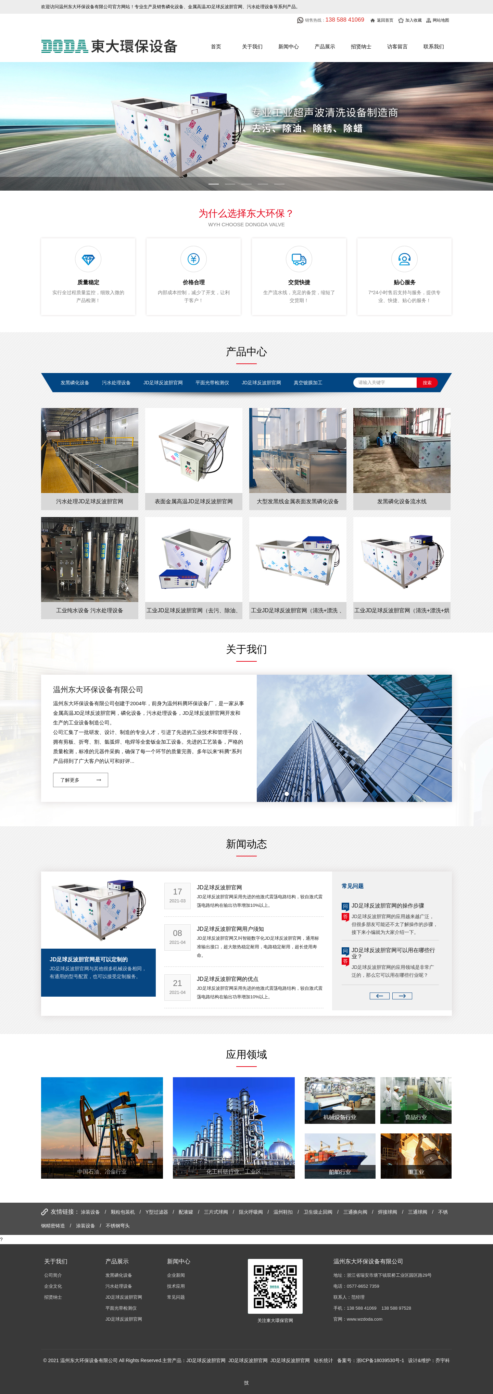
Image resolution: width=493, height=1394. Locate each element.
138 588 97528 (396, 1308)
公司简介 (53, 1275)
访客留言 (397, 46)
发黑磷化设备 (118, 1275)
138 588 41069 (362, 1308)
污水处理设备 (118, 1286)
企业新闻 (176, 1275)
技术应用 (176, 1286)
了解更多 (69, 780)
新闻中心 (288, 46)
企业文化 (53, 1286)
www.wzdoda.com (364, 1319)
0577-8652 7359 (363, 1286)
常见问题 (176, 1297)
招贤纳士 (361, 46)
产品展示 (325, 46)
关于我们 (252, 46)
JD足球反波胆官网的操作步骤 (388, 906)
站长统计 (323, 1360)
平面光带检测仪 (121, 1308)
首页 (216, 46)
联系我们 (434, 46)
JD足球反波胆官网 (123, 1297)
